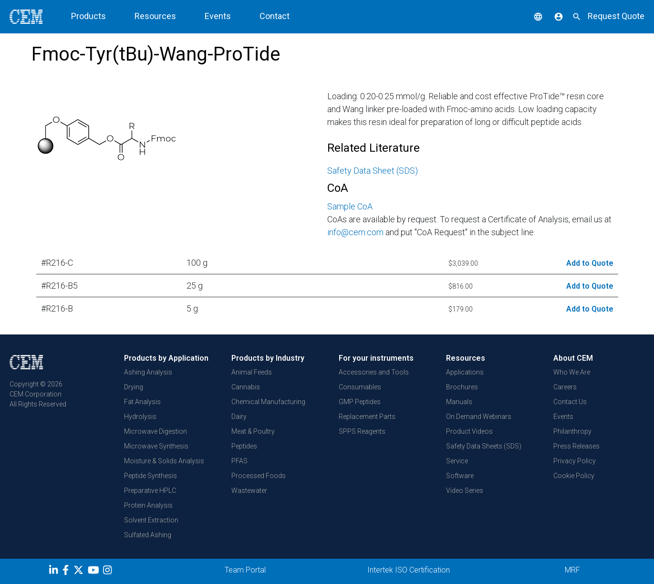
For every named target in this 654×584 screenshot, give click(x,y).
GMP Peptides (360, 402)
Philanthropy (572, 431)
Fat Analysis (142, 402)
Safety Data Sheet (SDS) (372, 171)
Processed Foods (258, 476)
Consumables (360, 387)
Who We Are (571, 372)
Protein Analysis (148, 505)
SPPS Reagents (362, 431)
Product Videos (469, 431)
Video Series (464, 490)
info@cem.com (355, 232)
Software (460, 476)
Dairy (239, 416)
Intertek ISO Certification (408, 569)
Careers (565, 387)
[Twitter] (79, 571)
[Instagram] (108, 571)
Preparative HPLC (150, 490)
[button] (531, 16)
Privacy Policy (574, 461)
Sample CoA (350, 206)
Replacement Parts (367, 416)
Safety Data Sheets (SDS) (483, 446)
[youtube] (95, 571)
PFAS (239, 461)
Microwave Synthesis (156, 446)
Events (218, 16)
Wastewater (249, 490)
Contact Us (570, 402)
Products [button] (88, 16)
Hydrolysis (140, 416)
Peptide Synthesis (150, 476)
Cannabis (245, 387)
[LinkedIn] (54, 571)
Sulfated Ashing (147, 535)
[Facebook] (67, 571)
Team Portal (245, 569)
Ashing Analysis (148, 372)
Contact (275, 16)
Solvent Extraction (151, 520)
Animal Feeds (251, 372)
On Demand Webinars (478, 416)
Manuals (459, 402)
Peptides (244, 446)
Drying (133, 387)
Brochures (462, 387)
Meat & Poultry (253, 431)
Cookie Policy (573, 476)
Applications (465, 372)
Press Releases (576, 446)
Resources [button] (155, 16)
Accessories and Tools (374, 372)
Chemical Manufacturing (268, 402)
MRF (572, 569)
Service (457, 461)
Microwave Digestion (155, 431)
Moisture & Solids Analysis (164, 461)
